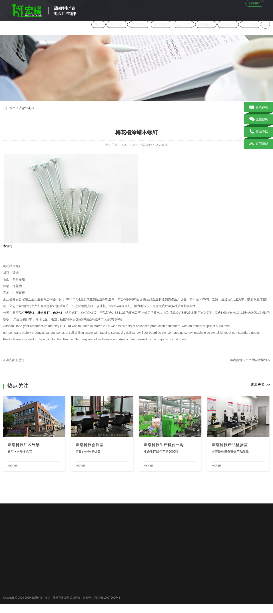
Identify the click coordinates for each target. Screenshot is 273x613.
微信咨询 (258, 119)
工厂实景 (184, 24)
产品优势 (250, 24)
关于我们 (117, 24)
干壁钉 (29, 312)
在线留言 (206, 24)
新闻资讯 (162, 24)
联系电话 (258, 131)
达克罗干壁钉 (15, 360)
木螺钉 (7, 246)
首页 (98, 24)
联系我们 (228, 24)
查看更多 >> (260, 385)
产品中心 (139, 24)
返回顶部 (258, 144)
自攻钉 (57, 312)
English (255, 3)
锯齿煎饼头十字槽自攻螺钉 (248, 360)
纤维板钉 (43, 312)
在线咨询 (258, 107)
